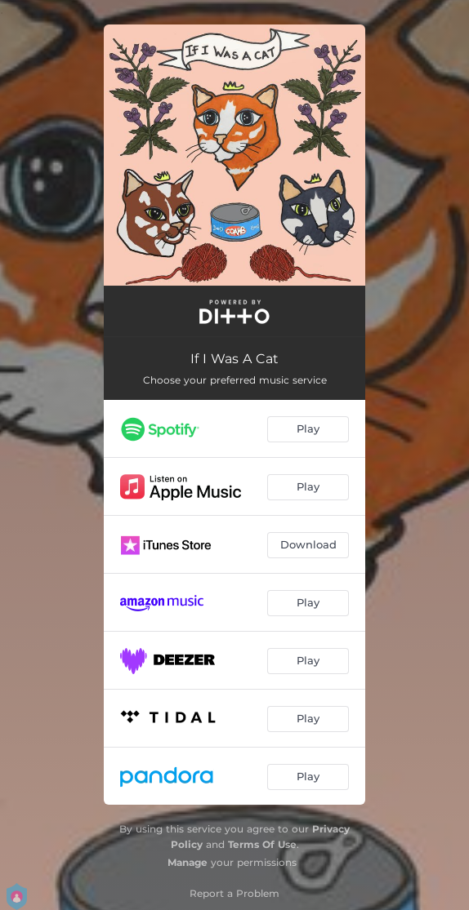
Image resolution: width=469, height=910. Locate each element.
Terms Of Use (262, 844)
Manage (188, 862)
